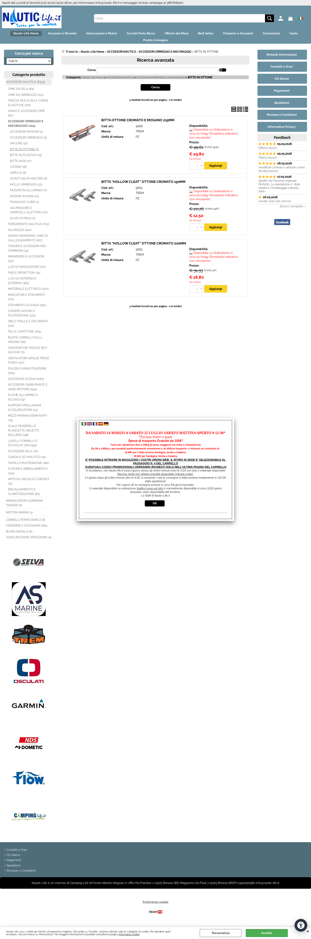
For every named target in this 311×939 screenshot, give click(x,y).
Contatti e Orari (17, 853)
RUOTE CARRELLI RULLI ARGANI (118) (25, 343)
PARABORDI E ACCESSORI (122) (26, 262)
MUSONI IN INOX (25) (24, 199)
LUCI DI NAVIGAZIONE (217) (27, 270)
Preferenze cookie (155, 905)
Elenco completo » (293, 209)
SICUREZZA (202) (19, 233)
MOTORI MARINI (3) (19, 515)
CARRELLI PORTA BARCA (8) (25, 523)
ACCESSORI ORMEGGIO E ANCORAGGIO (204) (25, 127)
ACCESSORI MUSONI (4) (26, 135)
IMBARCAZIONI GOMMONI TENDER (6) (24, 506)
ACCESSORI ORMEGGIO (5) (28, 141)
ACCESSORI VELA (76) (23, 454)
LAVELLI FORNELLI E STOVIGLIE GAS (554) (22, 446)
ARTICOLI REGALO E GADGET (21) (28, 484)
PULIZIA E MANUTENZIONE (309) (27, 374)
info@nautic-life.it (107, 3)
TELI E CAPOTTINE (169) (24, 335)
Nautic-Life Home (26, 34)
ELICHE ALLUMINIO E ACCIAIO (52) (23, 400)
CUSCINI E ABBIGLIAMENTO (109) (27, 474)
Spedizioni (13, 868)
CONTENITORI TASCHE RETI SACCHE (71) (27, 353)
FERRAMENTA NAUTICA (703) (28, 227)
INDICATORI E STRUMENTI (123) (26, 300)
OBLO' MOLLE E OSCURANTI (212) (28, 327)
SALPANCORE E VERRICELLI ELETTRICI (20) (29, 213)
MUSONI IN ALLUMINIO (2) (28, 193)
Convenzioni (289, 34)
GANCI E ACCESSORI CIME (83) (26, 116)
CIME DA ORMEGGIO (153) (25, 98)
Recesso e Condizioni (21, 874)
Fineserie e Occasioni (253, 34)
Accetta (266, 933)
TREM (140, 134)
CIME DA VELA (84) (21, 92)
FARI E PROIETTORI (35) (24, 276)
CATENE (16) (18, 170)
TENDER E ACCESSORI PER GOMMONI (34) (27, 251)
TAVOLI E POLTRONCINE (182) (28, 466)
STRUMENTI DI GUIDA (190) (27, 308)
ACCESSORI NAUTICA (120, 80)
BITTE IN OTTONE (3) (24, 152)
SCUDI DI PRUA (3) (22, 221)
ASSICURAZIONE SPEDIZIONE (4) (28, 540)
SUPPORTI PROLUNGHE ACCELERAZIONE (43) (24, 411)
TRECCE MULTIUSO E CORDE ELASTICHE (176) (28, 106)
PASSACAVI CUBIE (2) (24, 205)
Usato (137, 42)
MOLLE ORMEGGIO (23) (26, 187)
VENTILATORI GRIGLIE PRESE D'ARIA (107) (28, 364)
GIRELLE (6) (18, 176)
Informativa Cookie (129, 934)
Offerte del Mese (187, 34)
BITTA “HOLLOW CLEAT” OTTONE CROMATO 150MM (143, 185)
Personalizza (221, 933)
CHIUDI (308, 931)
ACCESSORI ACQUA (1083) (26, 382)
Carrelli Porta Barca (148, 34)
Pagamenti (14, 863)
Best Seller (218, 34)
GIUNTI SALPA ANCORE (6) (28, 181)
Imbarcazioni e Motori (107, 34)
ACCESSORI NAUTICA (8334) (25, 85)
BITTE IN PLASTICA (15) (26, 158)
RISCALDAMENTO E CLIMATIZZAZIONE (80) (24, 495)
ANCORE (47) (19, 146)
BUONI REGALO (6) (19, 534)
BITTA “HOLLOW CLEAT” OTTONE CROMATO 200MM (143, 247)
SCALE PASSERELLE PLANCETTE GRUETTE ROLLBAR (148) (23, 433)
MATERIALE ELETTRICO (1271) (28, 292)
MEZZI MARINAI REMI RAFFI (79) (27, 421)
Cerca (91, 73)
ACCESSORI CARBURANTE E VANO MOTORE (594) (28, 390)
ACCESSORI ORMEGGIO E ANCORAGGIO (160, 80)
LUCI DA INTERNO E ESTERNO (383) (22, 284)
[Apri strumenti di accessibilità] (300, 924)
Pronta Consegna (165, 42)
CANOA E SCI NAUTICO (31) (27, 460)
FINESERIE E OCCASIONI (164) (26, 529)
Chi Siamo (13, 858)
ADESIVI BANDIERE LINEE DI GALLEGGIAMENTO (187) (28, 241)
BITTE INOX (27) (20, 164)
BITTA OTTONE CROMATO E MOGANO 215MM (137, 123)
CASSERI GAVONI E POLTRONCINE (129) (22, 316)
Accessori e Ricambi (65, 34)
